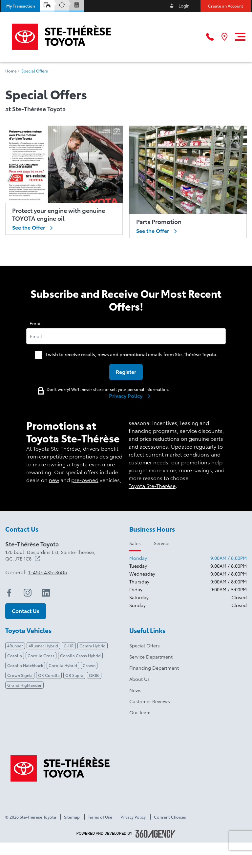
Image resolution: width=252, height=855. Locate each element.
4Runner (15, 645)
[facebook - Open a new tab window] (9, 593)
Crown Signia (19, 675)
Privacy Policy (133, 817)
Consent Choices (170, 817)
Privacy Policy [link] (131, 395)
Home (11, 70)
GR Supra (74, 675)
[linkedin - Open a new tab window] (46, 593)
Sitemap (72, 817)
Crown (89, 665)
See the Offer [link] (33, 227)
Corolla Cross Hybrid (80, 655)
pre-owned (84, 479)
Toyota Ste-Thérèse (152, 485)
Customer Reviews (149, 701)
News (135, 690)
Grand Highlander (24, 685)
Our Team (140, 712)
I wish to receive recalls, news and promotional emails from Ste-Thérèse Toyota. (132, 354)
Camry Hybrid (92, 645)
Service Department (151, 656)
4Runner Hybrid (43, 645)
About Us (139, 679)
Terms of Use (100, 817)
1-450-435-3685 (47, 572)
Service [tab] (161, 543)
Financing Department (154, 667)
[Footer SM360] (156, 834)
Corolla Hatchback (25, 665)
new (54, 479)
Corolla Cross (41, 655)
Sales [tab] (135, 543)
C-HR (69, 645)
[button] (20, 6)
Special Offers (144, 645)
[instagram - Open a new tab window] (28, 593)
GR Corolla (49, 675)
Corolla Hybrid (63, 665)
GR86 (94, 675)
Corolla (14, 655)
